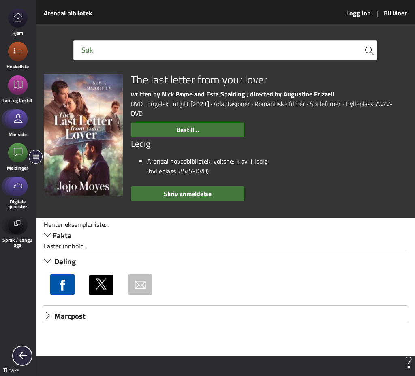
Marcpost (65, 316)
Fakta (58, 235)
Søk (87, 50)
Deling (60, 261)
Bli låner (395, 13)
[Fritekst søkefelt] (225, 50)
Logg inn (358, 13)
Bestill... (187, 130)
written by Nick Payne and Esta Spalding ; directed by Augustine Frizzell (232, 94)
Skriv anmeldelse (188, 194)
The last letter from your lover (199, 79)
